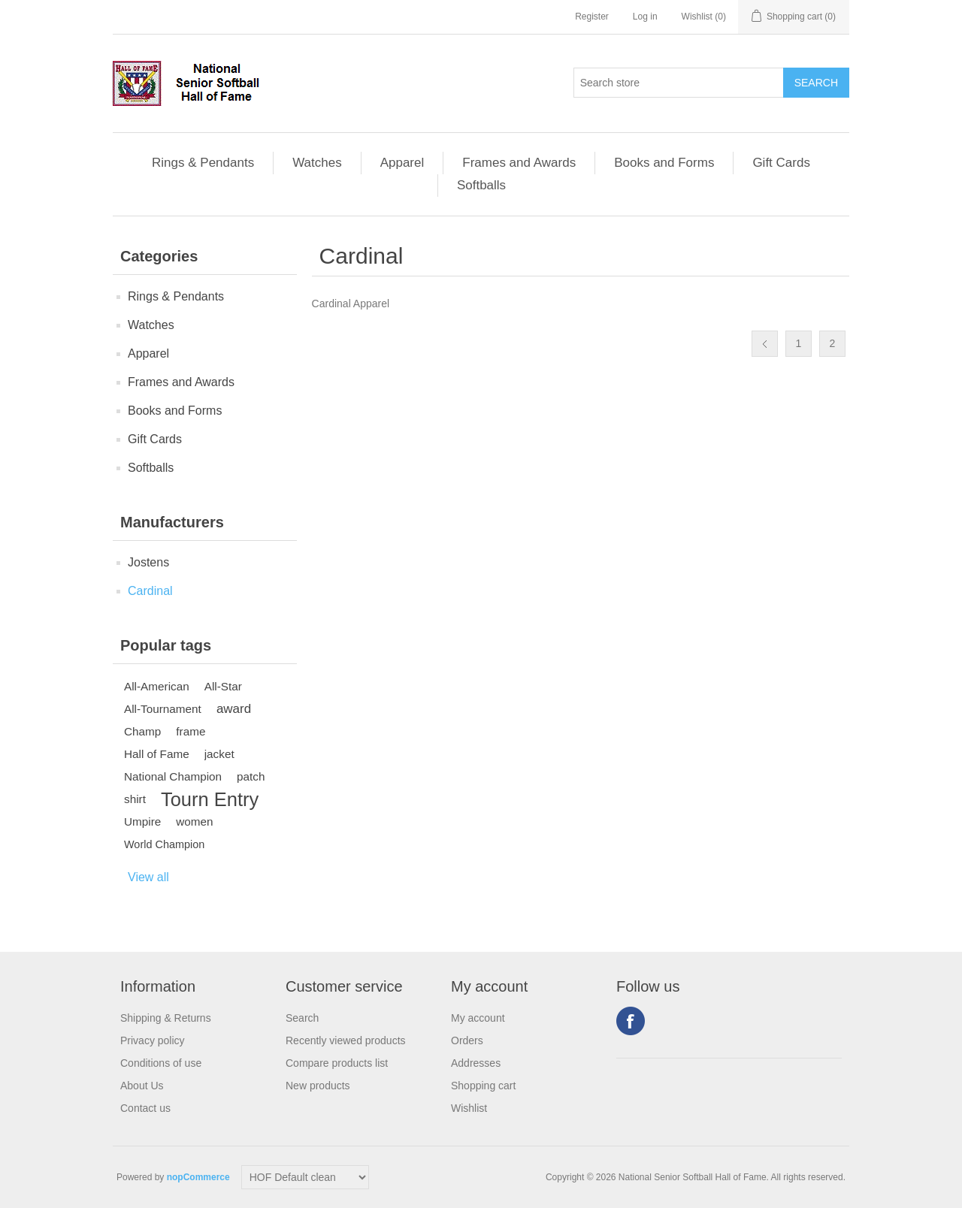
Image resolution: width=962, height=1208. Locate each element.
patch (251, 776)
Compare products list (337, 1063)
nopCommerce (198, 1177)
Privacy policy (152, 1040)
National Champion (173, 776)
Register (592, 16)
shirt (135, 799)
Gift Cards (781, 163)
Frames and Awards (519, 163)
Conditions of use (160, 1063)
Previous (765, 344)
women (194, 821)
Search (302, 1018)
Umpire (142, 821)
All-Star (223, 686)
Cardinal (150, 590)
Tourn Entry (210, 799)
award (233, 709)
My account (478, 1018)
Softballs (481, 185)
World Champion (164, 844)
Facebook (630, 1021)
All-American (156, 686)
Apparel (402, 163)
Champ (142, 731)
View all (148, 877)
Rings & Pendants (203, 163)
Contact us (145, 1108)
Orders (467, 1040)
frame (190, 731)
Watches (317, 163)
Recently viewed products (346, 1040)
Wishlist (469, 1108)
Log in (645, 16)
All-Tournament (162, 708)
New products (318, 1086)
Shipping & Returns (165, 1018)
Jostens (148, 562)
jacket (219, 753)
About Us (142, 1086)
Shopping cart (483, 1086)
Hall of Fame (156, 753)
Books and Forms (664, 163)
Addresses (476, 1063)
